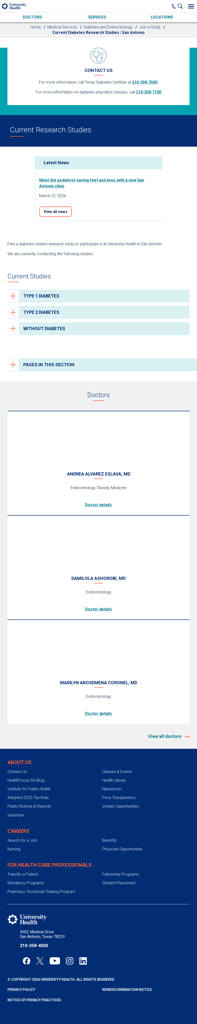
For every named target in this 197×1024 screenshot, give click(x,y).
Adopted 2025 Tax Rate (28, 797)
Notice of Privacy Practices (34, 1000)
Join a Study (150, 27)
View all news (55, 211)
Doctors (32, 17)
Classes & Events (117, 771)
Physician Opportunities (122, 849)
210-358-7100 (148, 92)
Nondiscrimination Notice (127, 990)
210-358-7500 (144, 82)
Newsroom (112, 789)
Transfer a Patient (22, 874)
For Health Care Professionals (49, 865)
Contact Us (17, 771)
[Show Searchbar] (181, 6)
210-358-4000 (34, 945)
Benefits (109, 840)
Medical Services (62, 27)
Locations (162, 17)
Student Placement (118, 883)
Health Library (114, 780)
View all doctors (165, 736)
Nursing (13, 849)
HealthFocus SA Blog (25, 780)
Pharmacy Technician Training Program (41, 891)
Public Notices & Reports (29, 806)
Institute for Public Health (29, 789)
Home (35, 27)
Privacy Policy (21, 990)
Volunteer (15, 815)
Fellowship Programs (120, 874)
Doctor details (98, 504)
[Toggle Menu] (191, 6)
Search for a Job (22, 840)
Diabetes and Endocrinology (108, 27)
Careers (18, 831)
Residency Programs (25, 883)
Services (97, 17)
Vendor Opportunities (120, 806)
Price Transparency (119, 797)
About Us (19, 762)
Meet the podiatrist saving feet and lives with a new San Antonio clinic (91, 183)
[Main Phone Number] (174, 6)
